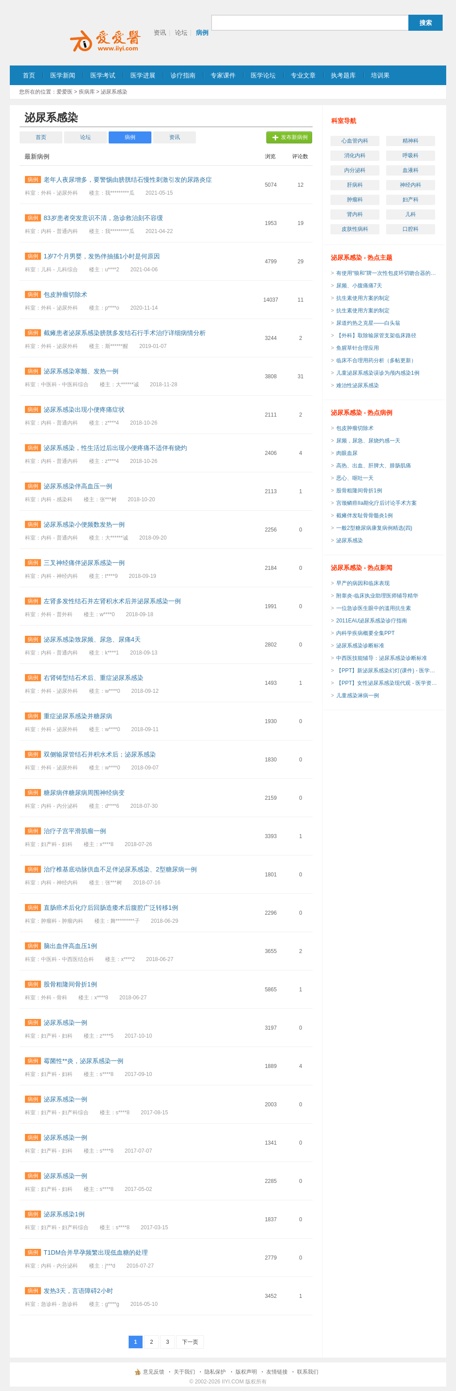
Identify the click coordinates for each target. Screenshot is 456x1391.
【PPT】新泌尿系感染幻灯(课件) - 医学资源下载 (387, 670)
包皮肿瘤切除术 (355, 428)
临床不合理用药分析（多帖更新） (376, 360)
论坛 (181, 32)
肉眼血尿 (347, 453)
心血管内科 (355, 141)
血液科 (411, 170)
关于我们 (184, 1372)
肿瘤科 (355, 199)
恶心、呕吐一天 (355, 478)
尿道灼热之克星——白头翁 (368, 323)
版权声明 (246, 1372)
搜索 (425, 22)
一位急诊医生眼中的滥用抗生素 (373, 608)
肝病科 (355, 185)
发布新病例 (294, 137)
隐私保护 (215, 1372)
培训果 (380, 75)
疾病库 (87, 92)
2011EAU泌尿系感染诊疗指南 (371, 621)
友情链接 (277, 1372)
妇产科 (411, 199)
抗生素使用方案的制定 (363, 298)
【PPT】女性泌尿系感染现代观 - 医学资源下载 (387, 683)
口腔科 (411, 229)
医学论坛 (263, 75)
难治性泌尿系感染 (357, 385)
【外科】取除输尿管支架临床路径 (376, 335)
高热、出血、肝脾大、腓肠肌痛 (373, 465)
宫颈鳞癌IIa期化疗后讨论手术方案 (376, 503)
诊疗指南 (183, 75)
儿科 (410, 214)
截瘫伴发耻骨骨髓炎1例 (364, 515)
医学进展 (142, 75)
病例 (202, 32)
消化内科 (355, 155)
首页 (29, 75)
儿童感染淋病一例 (357, 695)
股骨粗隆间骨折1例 (359, 490)
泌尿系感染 (349, 540)
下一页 (190, 1342)
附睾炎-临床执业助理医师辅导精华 (377, 596)
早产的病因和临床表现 (363, 583)
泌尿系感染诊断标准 (360, 645)
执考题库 (343, 75)
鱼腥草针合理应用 (357, 348)
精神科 (411, 141)
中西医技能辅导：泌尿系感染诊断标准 (381, 658)
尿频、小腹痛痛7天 (359, 285)
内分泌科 (355, 170)
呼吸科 (411, 155)
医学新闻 (62, 75)
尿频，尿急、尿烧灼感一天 (368, 441)
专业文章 (303, 75)
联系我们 (307, 1372)
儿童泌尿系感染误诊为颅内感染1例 (377, 373)
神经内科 (410, 185)
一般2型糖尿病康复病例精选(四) (374, 528)
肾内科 (355, 214)
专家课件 (223, 75)
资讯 (160, 32)
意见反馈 (153, 1372)
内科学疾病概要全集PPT (365, 633)
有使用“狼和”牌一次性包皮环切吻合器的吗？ (387, 273)
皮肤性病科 (355, 229)
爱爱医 (65, 92)
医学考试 (102, 75)
